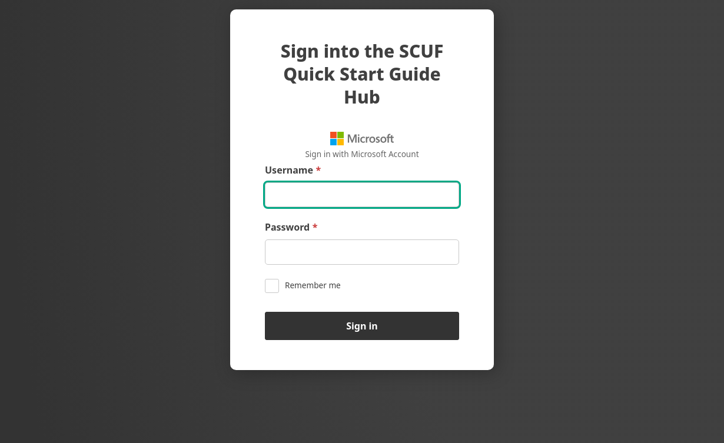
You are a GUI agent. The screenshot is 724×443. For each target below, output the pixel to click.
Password (291, 227)
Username (293, 170)
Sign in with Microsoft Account (362, 145)
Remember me (303, 286)
